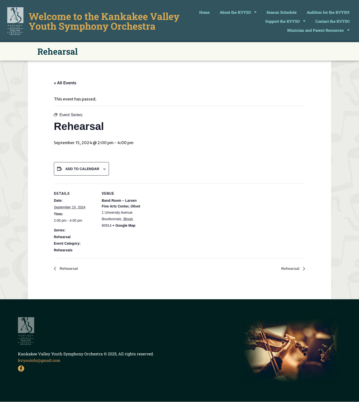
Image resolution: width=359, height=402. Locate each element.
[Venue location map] (176, 218)
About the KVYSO (238, 12)
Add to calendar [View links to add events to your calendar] (82, 169)
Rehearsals (63, 250)
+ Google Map (123, 225)
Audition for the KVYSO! (328, 12)
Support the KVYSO (285, 21)
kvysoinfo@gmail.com (39, 360)
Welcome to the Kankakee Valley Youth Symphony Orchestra (104, 21)
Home (204, 12)
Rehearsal (62, 237)
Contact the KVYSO (332, 21)
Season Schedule (282, 12)
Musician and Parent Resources (318, 30)
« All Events (65, 83)
